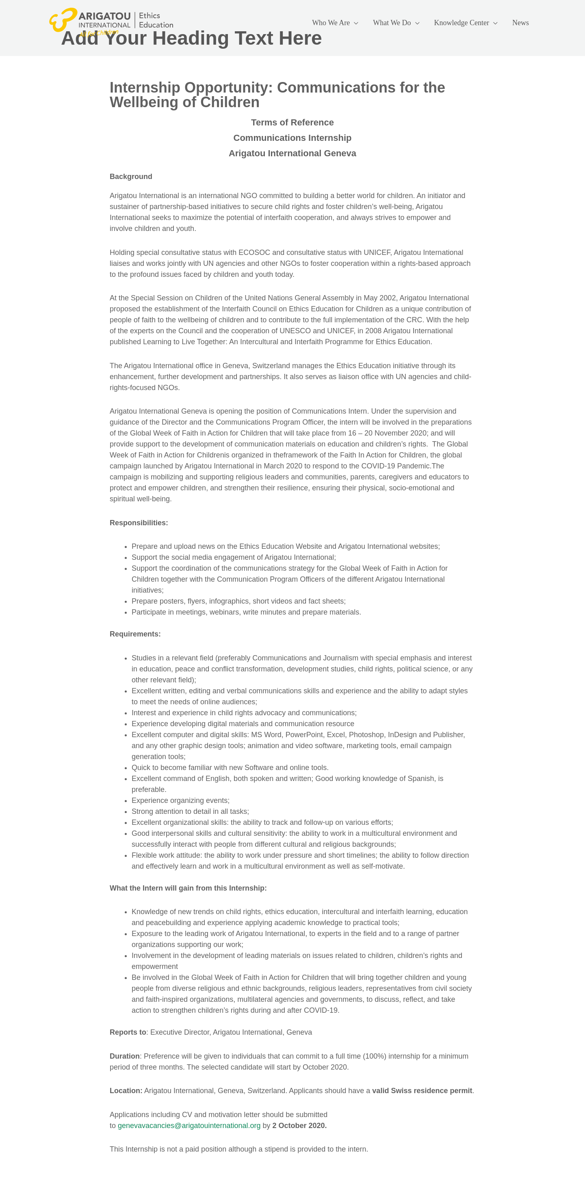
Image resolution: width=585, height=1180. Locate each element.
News (520, 23)
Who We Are (331, 23)
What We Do (392, 23)
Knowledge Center (461, 23)
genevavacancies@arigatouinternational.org (189, 1126)
